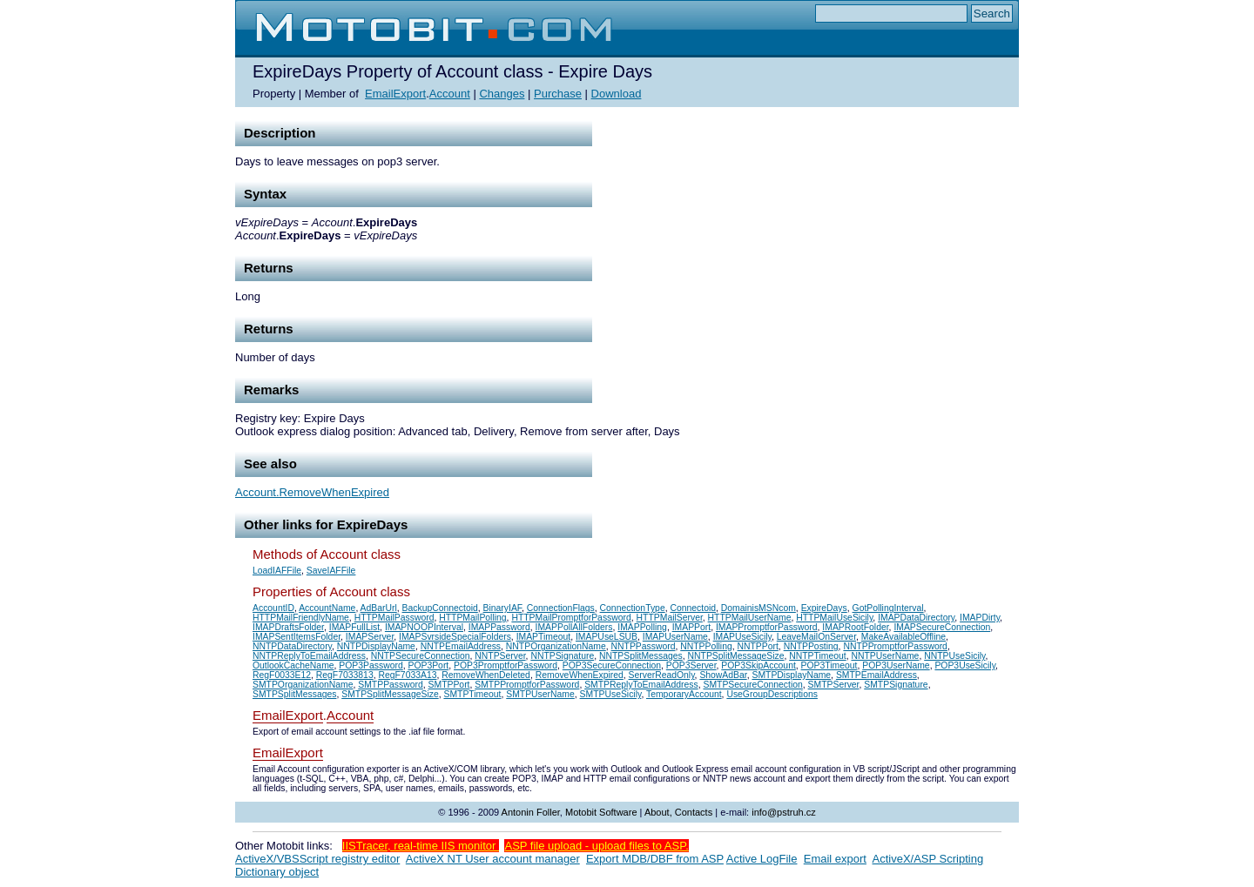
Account (449, 93)
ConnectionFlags (561, 608)
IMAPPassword (499, 627)
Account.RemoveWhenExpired (312, 492)
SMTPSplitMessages (294, 694)
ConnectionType (632, 608)
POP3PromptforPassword (505, 665)
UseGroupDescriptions (772, 694)
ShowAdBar (722, 675)
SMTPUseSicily (611, 694)
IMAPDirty (980, 617)
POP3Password (370, 665)
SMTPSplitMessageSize (389, 694)
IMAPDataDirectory (916, 617)
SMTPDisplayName (791, 675)
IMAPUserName (675, 637)
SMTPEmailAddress (876, 675)
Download (616, 93)
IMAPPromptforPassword (767, 627)
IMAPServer (370, 637)
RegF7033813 (345, 675)
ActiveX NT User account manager (493, 858)
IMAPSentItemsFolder (296, 637)
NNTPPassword (643, 646)
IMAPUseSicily (742, 637)
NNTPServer (500, 656)
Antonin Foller (531, 812)
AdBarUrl (379, 608)
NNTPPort (758, 646)
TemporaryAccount (684, 694)
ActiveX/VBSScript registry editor (317, 858)
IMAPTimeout (543, 637)
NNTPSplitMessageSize (736, 656)
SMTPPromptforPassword (527, 684)
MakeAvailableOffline (903, 637)
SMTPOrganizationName (303, 684)
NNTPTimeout (817, 656)
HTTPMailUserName (750, 617)
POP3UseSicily (964, 665)
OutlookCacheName (293, 665)
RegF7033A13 (407, 675)
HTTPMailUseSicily (834, 617)
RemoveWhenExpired (580, 675)
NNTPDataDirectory (292, 646)
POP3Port (428, 665)
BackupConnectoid (440, 608)
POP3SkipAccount (758, 665)
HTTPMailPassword (394, 617)
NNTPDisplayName (376, 646)
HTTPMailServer (670, 617)
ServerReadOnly (662, 675)
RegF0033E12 (282, 675)
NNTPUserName (885, 656)
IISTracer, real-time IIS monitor (420, 845)
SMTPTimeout (472, 694)
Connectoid (693, 608)
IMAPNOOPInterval (424, 627)
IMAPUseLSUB (606, 637)
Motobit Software (601, 812)
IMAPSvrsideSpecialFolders (455, 637)
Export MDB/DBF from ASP (655, 858)
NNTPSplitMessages (641, 656)
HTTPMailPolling (472, 617)
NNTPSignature (562, 656)
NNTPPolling (706, 646)
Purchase (558, 93)
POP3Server (691, 665)
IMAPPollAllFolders (574, 627)
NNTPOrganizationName (556, 646)
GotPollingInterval (888, 608)
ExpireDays (824, 608)
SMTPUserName (540, 694)
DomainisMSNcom (758, 608)
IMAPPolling (642, 627)
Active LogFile (762, 858)
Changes (501, 93)
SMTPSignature (895, 684)
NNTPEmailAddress (461, 646)
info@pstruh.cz (784, 812)
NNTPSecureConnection (420, 656)
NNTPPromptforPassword (895, 646)
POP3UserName (895, 665)
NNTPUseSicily (954, 656)
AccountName (327, 608)
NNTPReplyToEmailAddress (309, 656)
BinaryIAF (502, 608)
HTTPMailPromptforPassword (570, 617)
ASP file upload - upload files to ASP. (596, 845)
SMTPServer (834, 684)
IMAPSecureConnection (941, 627)
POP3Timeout (829, 665)
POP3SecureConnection (612, 665)
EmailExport (395, 93)
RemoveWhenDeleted (486, 675)
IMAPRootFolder (855, 627)
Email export (835, 858)
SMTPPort (449, 684)
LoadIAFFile (277, 570)
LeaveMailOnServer (816, 637)
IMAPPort (691, 627)
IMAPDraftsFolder (288, 627)
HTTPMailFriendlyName (301, 617)
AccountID (273, 608)
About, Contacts (678, 812)
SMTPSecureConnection (752, 684)
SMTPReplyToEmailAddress (641, 684)
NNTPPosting (811, 646)
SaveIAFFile (331, 570)
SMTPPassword (390, 684)
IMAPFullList (354, 627)
